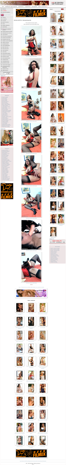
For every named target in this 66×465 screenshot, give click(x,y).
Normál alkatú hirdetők (8, 40)
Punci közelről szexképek (5, 160)
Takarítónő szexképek (5, 170)
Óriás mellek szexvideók (54, 258)
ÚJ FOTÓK (4, 20)
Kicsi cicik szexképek (5, 120)
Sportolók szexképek (5, 165)
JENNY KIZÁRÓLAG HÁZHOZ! (43, 433)
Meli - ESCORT (19, 367)
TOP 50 (4, 23)
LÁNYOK (4, 17)
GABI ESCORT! (31, 420)
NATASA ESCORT (31, 341)
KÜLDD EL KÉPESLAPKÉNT (30, 56)
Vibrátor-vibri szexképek (5, 179)
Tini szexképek (4, 173)
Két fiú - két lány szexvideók (55, 249)
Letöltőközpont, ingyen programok (11, 6)
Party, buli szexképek (5, 155)
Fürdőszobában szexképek (6, 111)
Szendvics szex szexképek (6, 167)
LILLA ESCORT (42, 327)
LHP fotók (4, 51)
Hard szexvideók (53, 253)
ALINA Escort (31, 367)
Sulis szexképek (4, 166)
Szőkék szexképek (4, 168)
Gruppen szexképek (5, 114)
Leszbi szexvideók (53, 256)
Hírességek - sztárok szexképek (6, 116)
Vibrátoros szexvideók (54, 262)
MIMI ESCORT (42, 381)
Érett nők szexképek (5, 109)
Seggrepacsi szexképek (5, 162)
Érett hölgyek (5, 47)
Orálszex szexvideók (54, 257)
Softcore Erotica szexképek (6, 164)
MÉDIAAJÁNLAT (5, 70)
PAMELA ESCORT (20, 407)
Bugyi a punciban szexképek (6, 104)
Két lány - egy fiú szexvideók (55, 250)
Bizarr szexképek (4, 102)
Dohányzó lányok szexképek (6, 107)
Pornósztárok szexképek (5, 159)
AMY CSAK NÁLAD (42, 407)
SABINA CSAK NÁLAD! (20, 354)
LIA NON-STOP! (42, 341)
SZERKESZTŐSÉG (5, 68)
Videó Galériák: (57, 246)
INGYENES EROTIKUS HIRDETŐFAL (6, 67)
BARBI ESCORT (31, 394)
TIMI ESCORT (31, 313)
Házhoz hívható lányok (7, 31)
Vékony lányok (6, 42)
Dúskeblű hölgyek (6, 39)
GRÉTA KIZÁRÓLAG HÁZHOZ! (20, 433)
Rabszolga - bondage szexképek (6, 161)
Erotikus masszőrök (7, 37)
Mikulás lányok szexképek (6, 126)
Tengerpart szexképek (5, 171)
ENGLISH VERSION (7, 14)
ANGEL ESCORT (19, 381)
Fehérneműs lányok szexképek (6, 110)
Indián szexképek (4, 117)
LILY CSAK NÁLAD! (31, 407)
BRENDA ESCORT (20, 446)
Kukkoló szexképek (5, 121)
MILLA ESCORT (42, 354)
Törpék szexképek (4, 175)
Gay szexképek (4, 112)
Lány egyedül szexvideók (54, 255)
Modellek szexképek (5, 150)
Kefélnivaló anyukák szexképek (6, 119)
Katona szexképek (4, 118)
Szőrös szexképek (4, 169)
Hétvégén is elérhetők (7, 36)
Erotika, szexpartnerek (42, 6)
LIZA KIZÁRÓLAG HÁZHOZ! (42, 420)
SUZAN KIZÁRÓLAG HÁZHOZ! (31, 328)
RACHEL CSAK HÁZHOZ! (19, 394)
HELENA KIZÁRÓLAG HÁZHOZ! (19, 314)
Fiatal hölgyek (6, 48)
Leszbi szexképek (4, 123)
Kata (42, 394)
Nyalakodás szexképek (5, 154)
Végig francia (5, 50)
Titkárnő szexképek (5, 174)
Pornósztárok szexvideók (54, 259)
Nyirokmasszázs (6, 61)
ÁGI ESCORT (31, 354)
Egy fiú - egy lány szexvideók (55, 248)
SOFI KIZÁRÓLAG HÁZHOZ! (42, 313)
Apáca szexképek (4, 99)
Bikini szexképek (4, 100)
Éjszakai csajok (6, 56)
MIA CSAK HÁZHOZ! (53, 199)
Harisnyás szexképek (5, 115)
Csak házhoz (5, 34)
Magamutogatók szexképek (6, 124)
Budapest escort (6, 62)
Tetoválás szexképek (5, 172)
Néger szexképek (4, 152)
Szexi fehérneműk (6, 45)
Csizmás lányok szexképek (6, 106)
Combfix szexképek (5, 105)
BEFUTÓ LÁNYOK (6, 22)
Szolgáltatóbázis (27, 6)
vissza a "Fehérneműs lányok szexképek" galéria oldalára (27, 287)
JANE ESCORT (42, 446)
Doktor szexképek (4, 108)
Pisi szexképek (4, 157)
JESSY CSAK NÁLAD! (19, 341)
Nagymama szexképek (5, 151)
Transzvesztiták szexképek (6, 176)
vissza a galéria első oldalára (40, 287)
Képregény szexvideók (54, 254)
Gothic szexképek (4, 113)
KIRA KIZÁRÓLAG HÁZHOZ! (31, 381)
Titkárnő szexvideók (54, 261)
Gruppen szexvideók (54, 252)
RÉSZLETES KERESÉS (6, 12)
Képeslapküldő (34, 6)
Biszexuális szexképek (5, 101)
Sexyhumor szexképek (5, 163)
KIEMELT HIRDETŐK (6, 25)
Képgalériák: (7, 95)
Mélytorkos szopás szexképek (6, 125)
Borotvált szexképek (5, 103)
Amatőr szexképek (5, 97)
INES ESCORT (19, 420)
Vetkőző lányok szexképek (6, 178)
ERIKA (31, 433)
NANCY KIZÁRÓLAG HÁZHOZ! (42, 368)
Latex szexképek (4, 122)
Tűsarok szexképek (5, 177)
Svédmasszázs (5, 59)
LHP (3, 6)
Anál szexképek (4, 98)
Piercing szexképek (5, 156)
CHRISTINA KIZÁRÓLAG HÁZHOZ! (20, 328)
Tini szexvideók (53, 260)
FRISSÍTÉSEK (5, 26)
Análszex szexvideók (54, 251)
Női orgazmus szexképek (5, 153)
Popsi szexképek (4, 158)
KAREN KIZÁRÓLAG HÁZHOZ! (31, 447)
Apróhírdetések (21, 6)
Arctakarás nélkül (6, 53)
